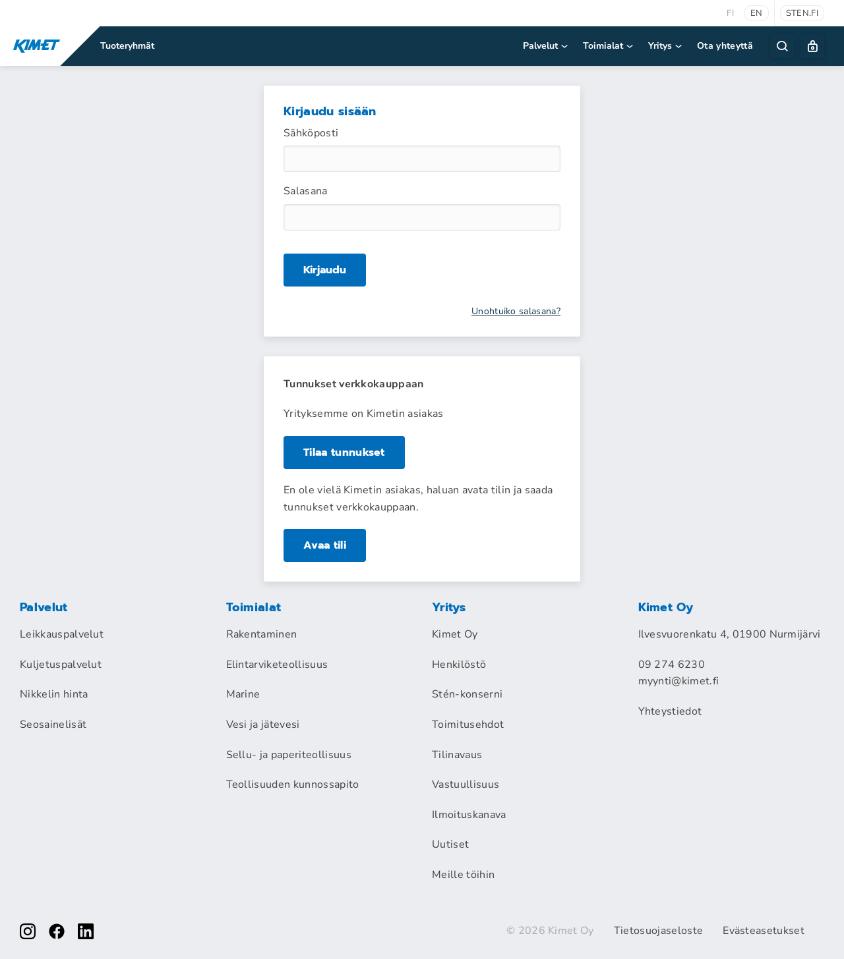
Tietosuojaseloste (658, 931)
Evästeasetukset (763, 931)
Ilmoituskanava (469, 815)
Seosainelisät (53, 724)
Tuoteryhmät (127, 46)
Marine (243, 694)
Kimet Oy (455, 634)
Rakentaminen (261, 634)
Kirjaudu (324, 269)
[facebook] (57, 931)
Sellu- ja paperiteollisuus (288, 755)
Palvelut (546, 46)
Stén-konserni (467, 694)
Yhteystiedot (670, 711)
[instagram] (28, 931)
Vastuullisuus (465, 784)
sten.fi (802, 13)
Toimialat (609, 46)
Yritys (666, 46)
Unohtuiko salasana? (515, 311)
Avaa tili (324, 545)
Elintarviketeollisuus (277, 664)
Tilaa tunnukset (344, 452)
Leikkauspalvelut (62, 634)
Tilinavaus (457, 755)
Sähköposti (311, 133)
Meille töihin (463, 874)
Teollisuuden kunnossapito (292, 784)
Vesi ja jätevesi (263, 724)
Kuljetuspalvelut (61, 664)
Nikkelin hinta (54, 694)
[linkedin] (86, 931)
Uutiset (450, 844)
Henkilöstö (459, 664)
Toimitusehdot (468, 724)
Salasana (306, 191)
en (756, 13)
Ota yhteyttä (725, 46)
